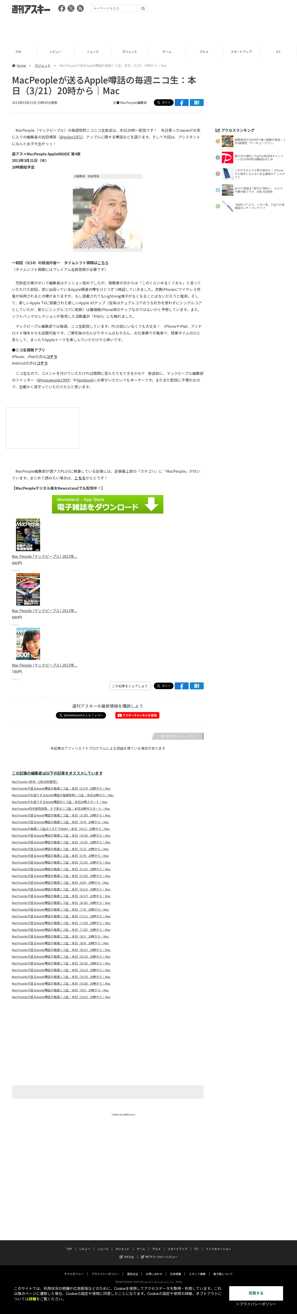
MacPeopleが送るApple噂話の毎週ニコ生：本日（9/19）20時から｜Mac (61, 976)
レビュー (56, 51)
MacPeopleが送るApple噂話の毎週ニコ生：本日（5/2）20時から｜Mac (60, 849)
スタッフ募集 (197, 1269)
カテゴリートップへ (177, 736)
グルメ (204, 51)
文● (116, 102)
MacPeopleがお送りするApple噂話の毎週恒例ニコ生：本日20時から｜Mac (63, 795)
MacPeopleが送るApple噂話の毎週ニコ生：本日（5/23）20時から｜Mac (61, 869)
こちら (103, 262)
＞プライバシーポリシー (256, 1304)
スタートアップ (241, 51)
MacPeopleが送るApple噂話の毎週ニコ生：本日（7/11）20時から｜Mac (61, 916)
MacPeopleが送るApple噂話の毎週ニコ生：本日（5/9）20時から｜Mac (60, 855)
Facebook (85, 380)
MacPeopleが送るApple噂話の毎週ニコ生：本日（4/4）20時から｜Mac (60, 822)
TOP (18, 51)
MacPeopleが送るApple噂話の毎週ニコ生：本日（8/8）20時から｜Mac (60, 943)
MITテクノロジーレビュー (159, 1252)
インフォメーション (218, 1244)
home (19, 65)
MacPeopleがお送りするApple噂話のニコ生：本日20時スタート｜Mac (60, 801)
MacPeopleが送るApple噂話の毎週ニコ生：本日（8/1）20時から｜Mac (60, 936)
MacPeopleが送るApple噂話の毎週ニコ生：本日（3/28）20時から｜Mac (61, 815)
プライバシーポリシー (105, 1269)
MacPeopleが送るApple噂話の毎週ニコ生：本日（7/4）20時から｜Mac (60, 909)
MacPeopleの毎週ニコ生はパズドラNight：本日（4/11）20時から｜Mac (61, 828)
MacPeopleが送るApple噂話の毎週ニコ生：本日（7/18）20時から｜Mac (61, 923)
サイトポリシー (74, 1269)
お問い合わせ (154, 1269)
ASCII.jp (127, 1252)
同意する (256, 1293)
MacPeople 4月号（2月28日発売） (35, 781)
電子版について (223, 1269)
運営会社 (132, 1269)
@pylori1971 (71, 137)
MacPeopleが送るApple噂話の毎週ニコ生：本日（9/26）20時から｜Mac (61, 983)
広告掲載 (175, 1269)
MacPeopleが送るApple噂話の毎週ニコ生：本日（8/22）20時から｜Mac (61, 956)
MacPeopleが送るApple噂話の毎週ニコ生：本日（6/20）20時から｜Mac (61, 902)
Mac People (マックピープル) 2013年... (44, 556)
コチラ (51, 356)
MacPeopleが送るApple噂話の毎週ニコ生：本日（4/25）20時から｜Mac (61, 842)
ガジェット (129, 51)
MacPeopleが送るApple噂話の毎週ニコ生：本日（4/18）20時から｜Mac (61, 835)
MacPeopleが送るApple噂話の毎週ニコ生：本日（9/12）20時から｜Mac (61, 970)
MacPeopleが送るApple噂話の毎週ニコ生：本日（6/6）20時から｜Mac (60, 882)
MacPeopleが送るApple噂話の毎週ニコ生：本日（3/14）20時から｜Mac (61, 788)
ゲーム (166, 51)
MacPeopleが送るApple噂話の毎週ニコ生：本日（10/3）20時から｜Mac (61, 997)
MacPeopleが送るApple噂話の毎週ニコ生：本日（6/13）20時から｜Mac (61, 889)
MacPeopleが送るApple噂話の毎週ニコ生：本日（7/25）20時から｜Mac (61, 929)
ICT (278, 51)
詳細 (32, 1299)
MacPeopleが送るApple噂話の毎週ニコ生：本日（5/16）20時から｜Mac (61, 862)
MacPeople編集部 (133, 102)
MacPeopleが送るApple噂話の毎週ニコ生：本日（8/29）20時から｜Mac (61, 963)
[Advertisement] (148, 29)
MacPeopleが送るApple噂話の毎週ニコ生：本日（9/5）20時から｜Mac (60, 990)
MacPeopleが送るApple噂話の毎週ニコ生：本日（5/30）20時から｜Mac (61, 875)
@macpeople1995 (53, 380)
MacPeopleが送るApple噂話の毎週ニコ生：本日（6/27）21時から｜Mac (61, 896)
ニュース (93, 51)
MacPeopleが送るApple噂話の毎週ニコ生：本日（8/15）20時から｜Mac (61, 949)
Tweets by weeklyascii (123, 1114)
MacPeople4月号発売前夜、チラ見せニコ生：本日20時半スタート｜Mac (61, 808)
